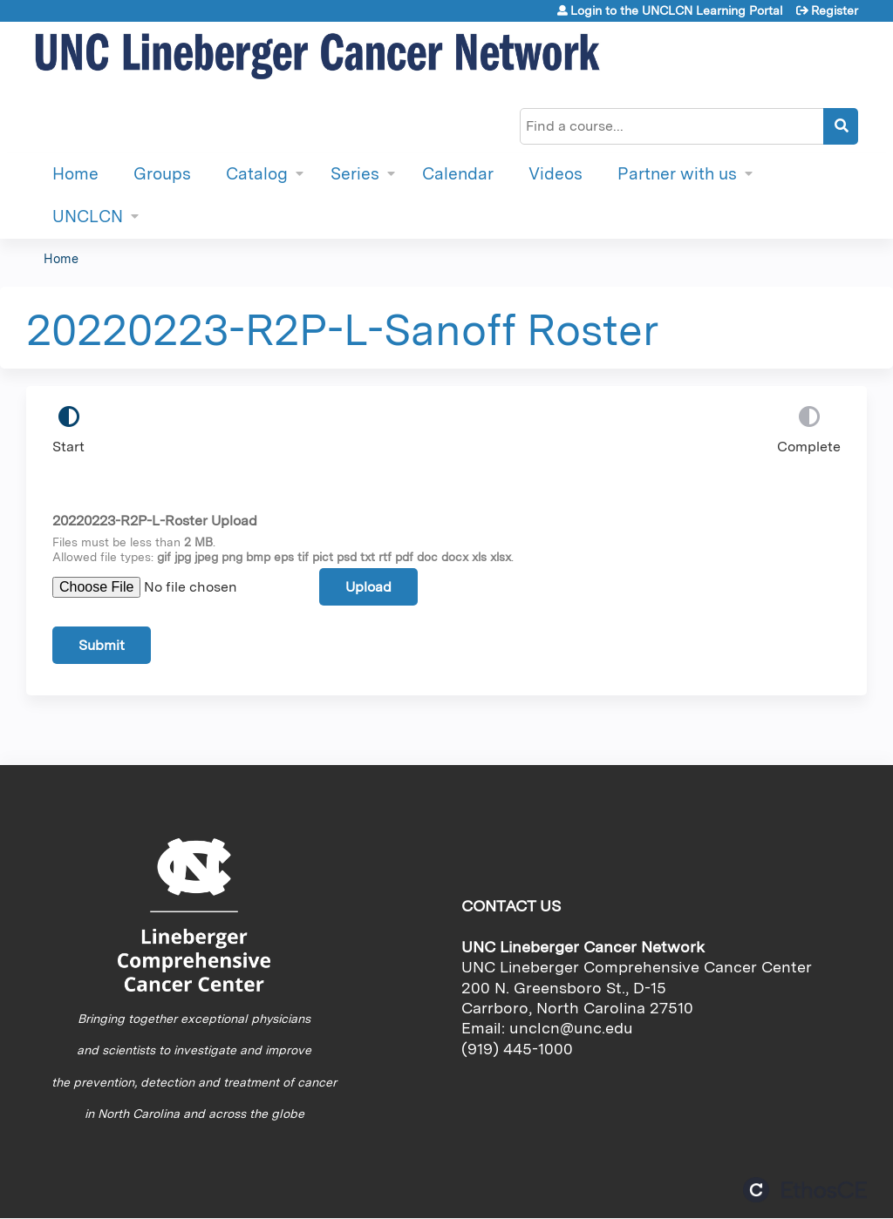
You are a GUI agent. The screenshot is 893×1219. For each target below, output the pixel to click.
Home (75, 174)
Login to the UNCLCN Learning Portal (676, 10)
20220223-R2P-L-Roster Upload (154, 520)
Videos (555, 174)
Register (834, 10)
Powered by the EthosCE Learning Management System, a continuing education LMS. (805, 1189)
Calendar (458, 174)
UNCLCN (87, 217)
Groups (162, 174)
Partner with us (677, 174)
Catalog (257, 174)
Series (355, 174)
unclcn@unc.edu (571, 1028)
